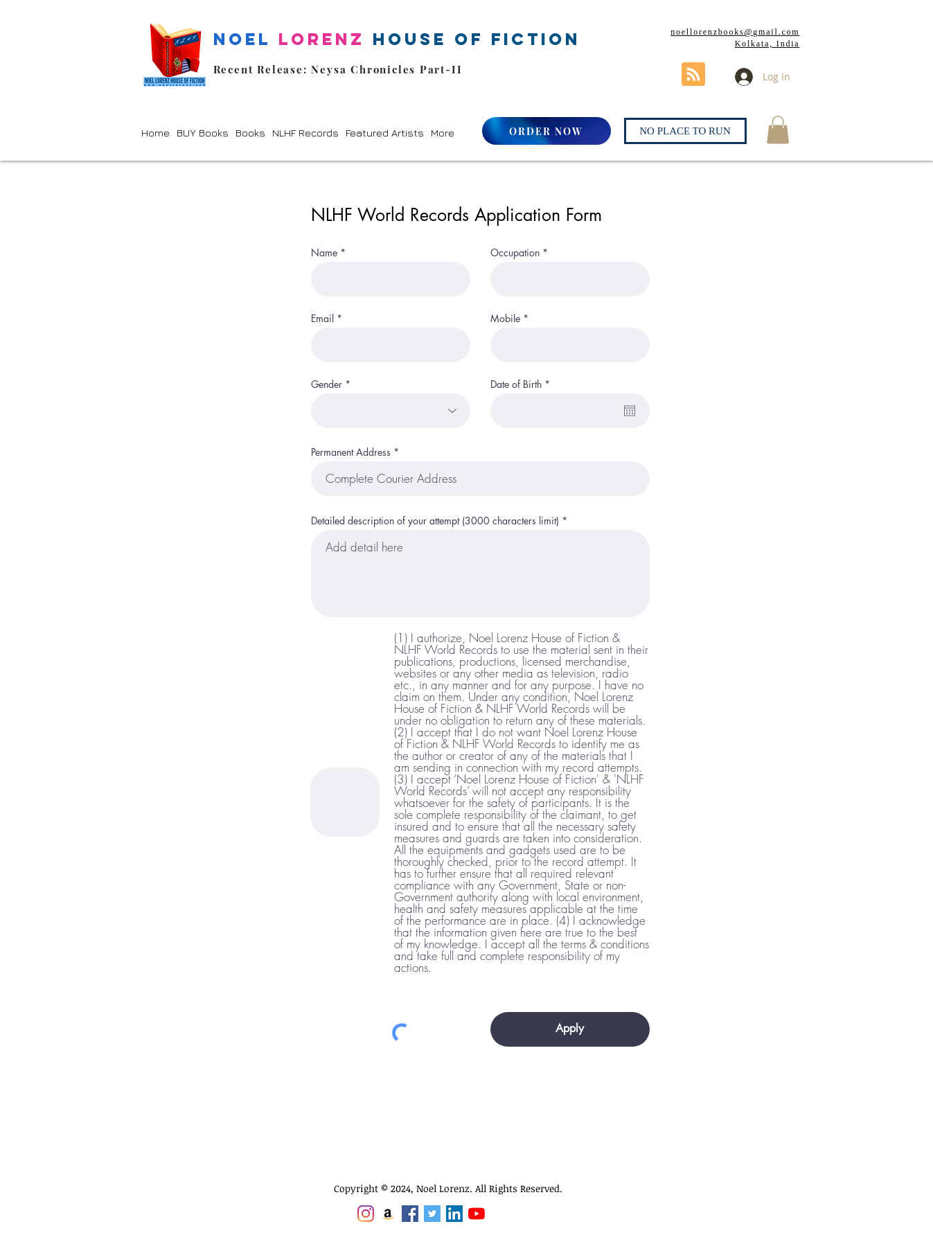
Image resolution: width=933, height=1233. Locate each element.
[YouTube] (476, 1213)
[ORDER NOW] (546, 131)
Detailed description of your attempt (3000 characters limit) (435, 521)
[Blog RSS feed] (693, 74)
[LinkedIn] (454, 1213)
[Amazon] (388, 1213)
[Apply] (570, 1029)
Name (324, 253)
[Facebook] (410, 1213)
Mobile (505, 318)
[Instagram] (365, 1213)
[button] (202, 133)
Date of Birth (522, 384)
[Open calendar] (629, 410)
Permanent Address (351, 452)
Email (322, 318)
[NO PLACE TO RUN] (685, 131)
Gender (326, 384)
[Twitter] (432, 1213)
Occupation (515, 253)
